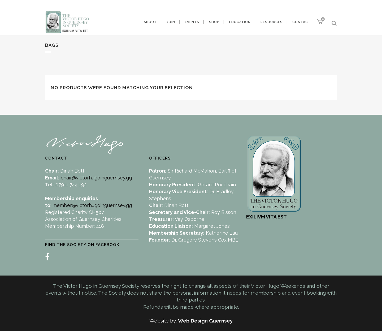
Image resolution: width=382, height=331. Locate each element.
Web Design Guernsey (205, 321)
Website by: (163, 321)
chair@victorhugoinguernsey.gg (96, 177)
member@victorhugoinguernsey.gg (92, 205)
